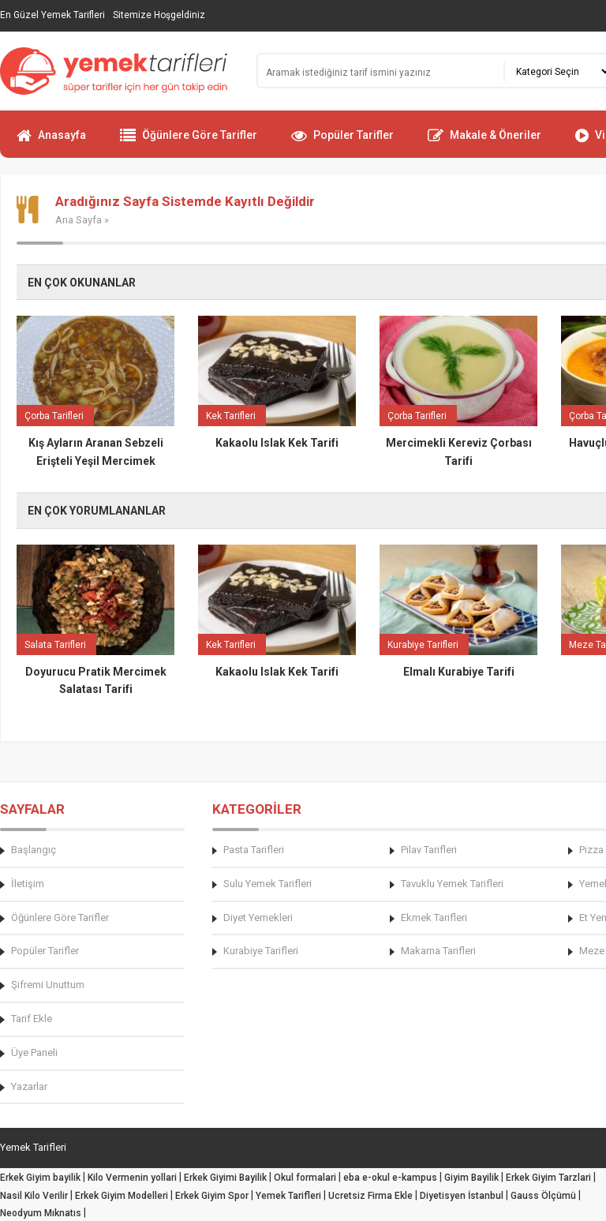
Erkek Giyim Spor (212, 1195)
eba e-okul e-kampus (390, 1177)
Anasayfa (51, 142)
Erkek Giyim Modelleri (121, 1195)
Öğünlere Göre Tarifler (188, 142)
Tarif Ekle (31, 1018)
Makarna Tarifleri (438, 951)
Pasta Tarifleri (253, 850)
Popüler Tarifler (342, 142)
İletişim (27, 884)
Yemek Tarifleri (288, 1195)
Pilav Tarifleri (429, 850)
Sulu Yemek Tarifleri (267, 884)
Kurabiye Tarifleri (260, 951)
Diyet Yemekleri (258, 917)
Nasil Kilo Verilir (34, 1195)
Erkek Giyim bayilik (40, 1177)
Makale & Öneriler (484, 142)
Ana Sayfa (78, 220)
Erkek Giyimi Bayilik (225, 1177)
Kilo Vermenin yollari (132, 1177)
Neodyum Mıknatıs (40, 1213)
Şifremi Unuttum (47, 985)
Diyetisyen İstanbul (461, 1195)
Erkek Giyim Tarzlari (548, 1177)
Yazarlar (29, 1086)
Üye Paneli (34, 1052)
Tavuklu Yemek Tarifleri (452, 884)
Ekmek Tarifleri (434, 917)
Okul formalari (305, 1177)
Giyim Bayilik (471, 1177)
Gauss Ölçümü (543, 1195)
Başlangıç (33, 850)
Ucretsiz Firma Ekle (370, 1195)
